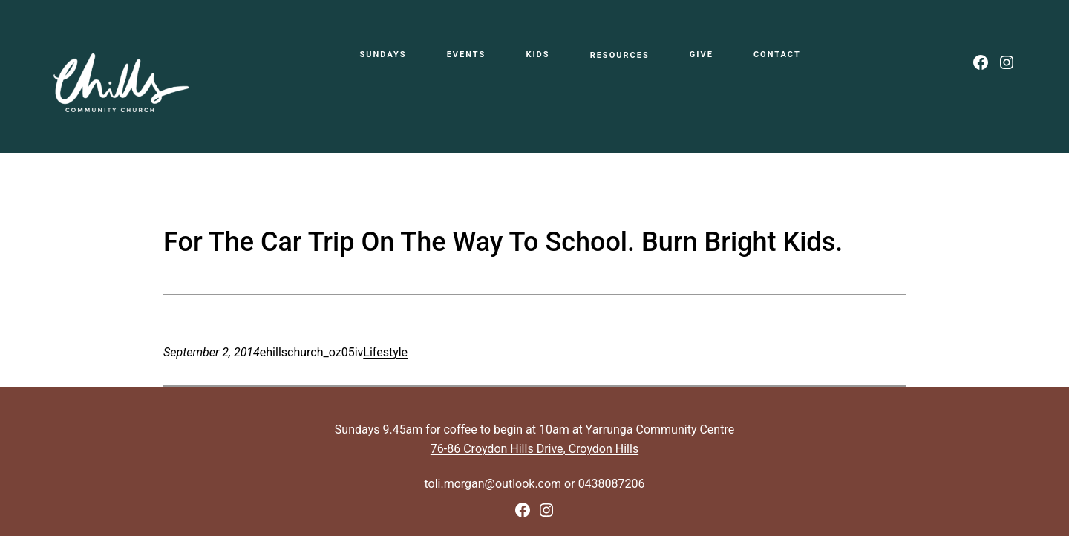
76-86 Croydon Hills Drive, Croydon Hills (534, 449)
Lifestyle (385, 352)
